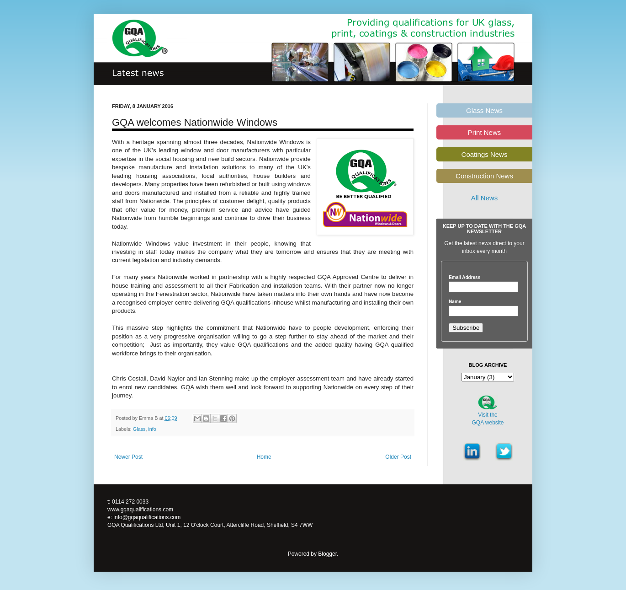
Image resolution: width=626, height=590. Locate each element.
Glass (139, 429)
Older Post (398, 457)
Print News (484, 132)
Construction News (484, 176)
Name (455, 302)
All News (484, 198)
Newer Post (128, 457)
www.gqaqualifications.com (140, 509)
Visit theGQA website (488, 419)
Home (264, 457)
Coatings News (485, 154)
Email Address (464, 277)
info (152, 429)
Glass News (484, 110)
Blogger (327, 554)
